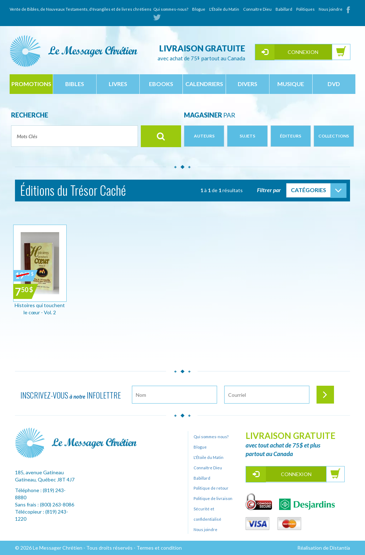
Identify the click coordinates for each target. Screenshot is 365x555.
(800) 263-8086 (57, 504)
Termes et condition (159, 548)
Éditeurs (290, 136)
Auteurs (204, 136)
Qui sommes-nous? (170, 9)
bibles (74, 83)
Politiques (305, 9)
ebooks (161, 83)
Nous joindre (331, 9)
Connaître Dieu (257, 9)
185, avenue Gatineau (39, 472)
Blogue (198, 9)
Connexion (303, 52)
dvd (334, 83)
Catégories (308, 189)
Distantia (340, 548)
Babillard (284, 9)
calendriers (204, 83)
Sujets (247, 136)
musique (290, 83)
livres (118, 83)
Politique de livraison (213, 498)
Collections (333, 136)
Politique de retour (211, 488)
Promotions (31, 83)
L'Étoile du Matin (224, 9)
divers (247, 83)
